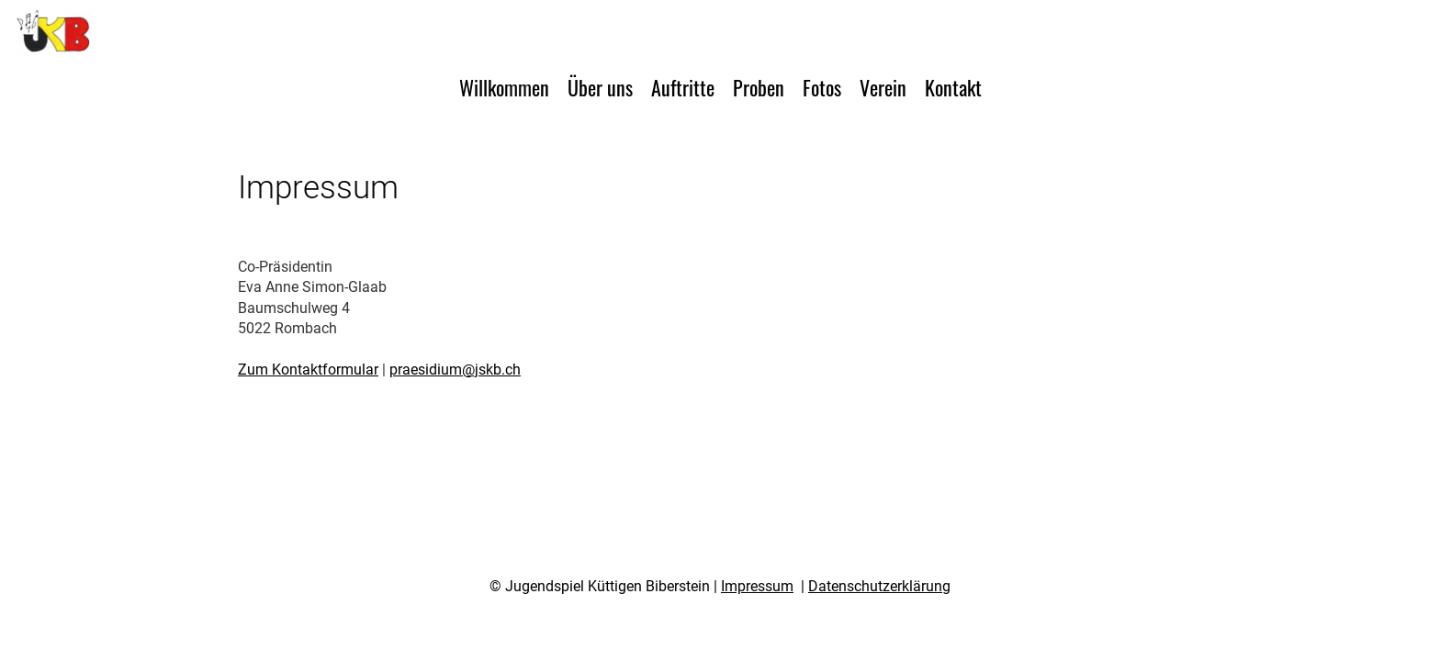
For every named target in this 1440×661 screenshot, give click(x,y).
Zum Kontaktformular (308, 369)
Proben (758, 87)
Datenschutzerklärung (879, 586)
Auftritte (682, 87)
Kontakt (953, 87)
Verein (883, 87)
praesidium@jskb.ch (455, 369)
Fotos (822, 87)
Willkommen (504, 87)
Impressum (757, 586)
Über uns (600, 87)
